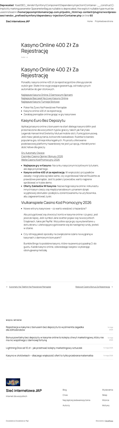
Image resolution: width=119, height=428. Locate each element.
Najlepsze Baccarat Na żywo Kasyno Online (44, 98)
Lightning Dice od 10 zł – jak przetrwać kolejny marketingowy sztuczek (44, 348)
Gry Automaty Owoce (32, 152)
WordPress (109, 421)
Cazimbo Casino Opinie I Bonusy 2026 (42, 156)
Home (90, 21)
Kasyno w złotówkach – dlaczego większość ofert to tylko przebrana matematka (49, 355)
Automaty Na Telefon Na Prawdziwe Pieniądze (30, 286)
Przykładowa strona (104, 21)
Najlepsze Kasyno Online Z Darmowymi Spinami (47, 94)
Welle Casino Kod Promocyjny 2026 (40, 159)
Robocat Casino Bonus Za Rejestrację (92, 286)
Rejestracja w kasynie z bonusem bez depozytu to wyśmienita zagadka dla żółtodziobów (45, 328)
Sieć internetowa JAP (18, 21)
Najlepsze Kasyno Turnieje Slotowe (40, 101)
